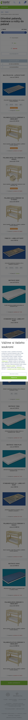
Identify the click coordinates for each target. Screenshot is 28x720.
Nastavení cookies (10, 365)
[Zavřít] (26, 340)
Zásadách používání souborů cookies (16, 369)
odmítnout (19, 367)
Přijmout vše (5, 361)
